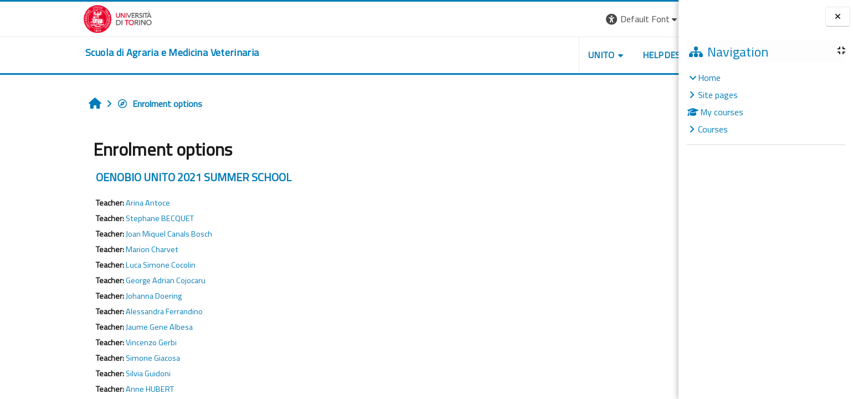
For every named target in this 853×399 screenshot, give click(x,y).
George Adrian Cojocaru (98, 280)
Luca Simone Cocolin (93, 265)
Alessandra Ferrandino (96, 311)
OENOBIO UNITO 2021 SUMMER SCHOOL (126, 177)
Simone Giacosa (85, 358)
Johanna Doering (86, 296)
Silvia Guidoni (80, 373)
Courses (713, 129)
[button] (574, 19)
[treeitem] (765, 103)
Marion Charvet (84, 249)
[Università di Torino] (50, 17)
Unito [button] (533, 55)
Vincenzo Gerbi (83, 342)
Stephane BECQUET (92, 218)
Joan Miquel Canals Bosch (101, 234)
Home (709, 77)
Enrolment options (92, 103)
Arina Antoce (80, 203)
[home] (104, 53)
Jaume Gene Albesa (91, 327)
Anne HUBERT (82, 389)
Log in (643, 18)
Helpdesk (596, 55)
